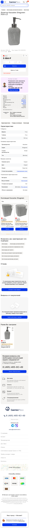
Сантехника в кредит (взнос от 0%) (11, 451)
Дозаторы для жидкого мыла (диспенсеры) (12, 253)
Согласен (14, 524)
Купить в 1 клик (14, 70)
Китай (24, 102)
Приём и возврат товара (8, 454)
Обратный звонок (13, 90)
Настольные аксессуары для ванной (10, 256)
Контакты (3, 461)
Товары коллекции (17, 123)
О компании (4, 433)
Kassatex (24, 100)
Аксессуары (4, 243)
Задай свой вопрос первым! (14, 317)
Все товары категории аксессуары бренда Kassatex (17, 116)
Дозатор (24, 103)
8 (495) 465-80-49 (15, 88)
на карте (17, 467)
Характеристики (5, 123)
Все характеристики (8, 109)
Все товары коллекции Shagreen (15, 113)
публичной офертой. (18, 503)
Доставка (3, 444)
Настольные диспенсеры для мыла (10, 259)
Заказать (10, 66)
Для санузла (24, 187)
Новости (3, 458)
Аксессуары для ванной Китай (17, 243)
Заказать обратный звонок (14, 371)
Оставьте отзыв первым (14, 289)
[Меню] (2, 2)
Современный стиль (22, 171)
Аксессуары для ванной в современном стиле (12, 247)
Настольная (24, 180)
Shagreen (23, 101)
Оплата (3, 447)
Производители (5, 440)
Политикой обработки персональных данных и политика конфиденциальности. (14, 501)
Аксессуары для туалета (7, 250)
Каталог (3, 437)
